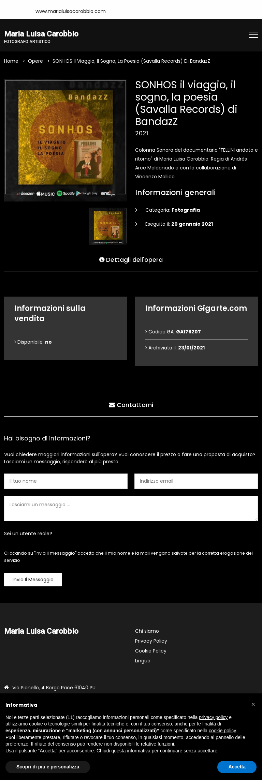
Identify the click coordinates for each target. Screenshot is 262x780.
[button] (253, 704)
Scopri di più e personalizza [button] (47, 766)
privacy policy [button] (213, 717)
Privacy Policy (151, 641)
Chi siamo (147, 631)
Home (11, 61)
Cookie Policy (150, 650)
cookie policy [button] (222, 730)
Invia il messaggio (33, 579)
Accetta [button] (237, 766)
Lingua (142, 660)
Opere (35, 61)
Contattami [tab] (131, 405)
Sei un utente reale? (28, 533)
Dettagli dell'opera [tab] (131, 259)
